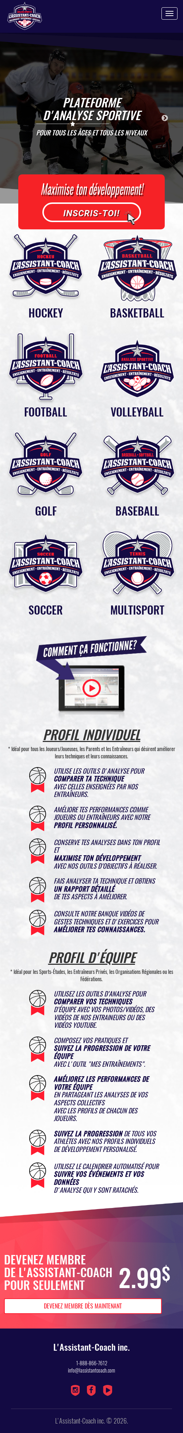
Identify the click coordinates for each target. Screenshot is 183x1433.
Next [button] (164, 118)
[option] (91, 118)
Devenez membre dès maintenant (83, 1306)
